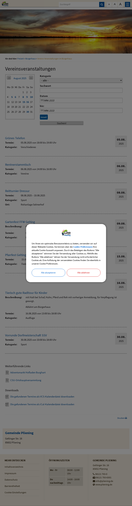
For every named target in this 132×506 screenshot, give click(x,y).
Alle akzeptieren (48, 272)
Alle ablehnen (83, 272)
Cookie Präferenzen (82, 246)
